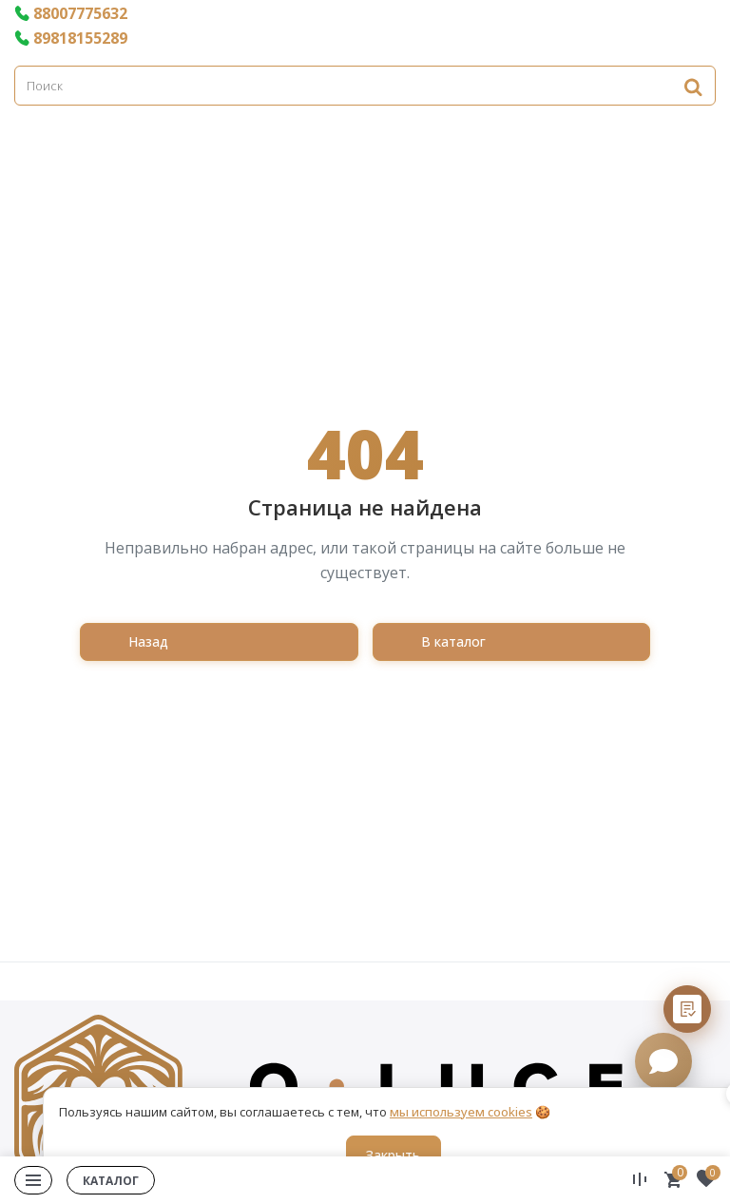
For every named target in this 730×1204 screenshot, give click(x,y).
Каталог (111, 1181)
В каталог (453, 641)
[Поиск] (365, 86)
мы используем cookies (461, 1111)
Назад (148, 641)
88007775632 (70, 13)
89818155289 (70, 38)
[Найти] (692, 86)
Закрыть (393, 1155)
